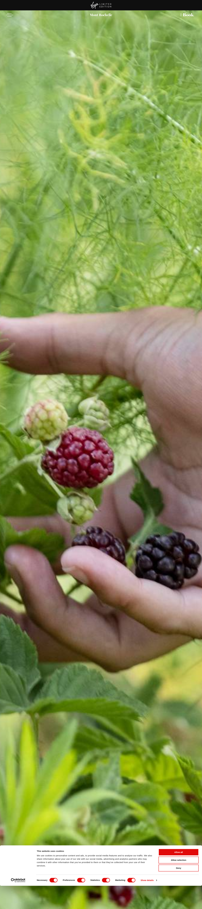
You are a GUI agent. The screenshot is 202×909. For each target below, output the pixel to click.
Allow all (178, 875)
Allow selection (178, 883)
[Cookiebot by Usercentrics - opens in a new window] (18, 903)
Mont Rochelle (101, 15)
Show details (147, 903)
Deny (178, 891)
